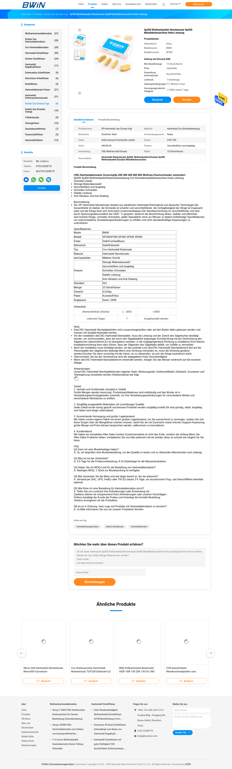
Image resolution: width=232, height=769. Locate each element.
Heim (24, 710)
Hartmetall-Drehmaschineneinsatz (41, 96)
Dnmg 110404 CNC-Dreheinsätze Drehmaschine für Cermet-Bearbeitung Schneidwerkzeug (68, 714)
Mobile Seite (28, 736)
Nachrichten (28, 727)
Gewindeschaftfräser (41, 128)
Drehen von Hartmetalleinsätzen (41, 40)
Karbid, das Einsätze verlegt (41, 110)
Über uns (26, 723)
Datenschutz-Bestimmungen (29, 743)
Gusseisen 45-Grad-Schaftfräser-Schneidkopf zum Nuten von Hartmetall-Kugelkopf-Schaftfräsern (110, 730)
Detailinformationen (84, 119)
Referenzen (198, 4)
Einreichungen (95, 582)
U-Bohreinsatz (41, 117)
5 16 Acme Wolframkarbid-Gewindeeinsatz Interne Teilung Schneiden (67, 744)
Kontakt (42, 188)
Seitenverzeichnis (30, 732)
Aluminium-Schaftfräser (41, 78)
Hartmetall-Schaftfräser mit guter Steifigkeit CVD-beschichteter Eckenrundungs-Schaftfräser (109, 744)
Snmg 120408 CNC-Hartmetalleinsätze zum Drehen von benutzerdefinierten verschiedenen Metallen (68, 730)
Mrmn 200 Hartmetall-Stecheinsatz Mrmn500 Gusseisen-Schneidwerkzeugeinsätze (43, 671)
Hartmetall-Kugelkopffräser (41, 65)
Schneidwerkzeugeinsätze (88, 527)
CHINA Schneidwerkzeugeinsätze (57, 764)
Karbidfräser (41, 84)
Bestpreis (157, 99)
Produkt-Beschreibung (109, 119)
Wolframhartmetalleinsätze (41, 33)
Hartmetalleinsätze (139, 527)
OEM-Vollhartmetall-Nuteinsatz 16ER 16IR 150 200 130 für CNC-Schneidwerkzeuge (137, 671)
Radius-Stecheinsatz (114, 527)
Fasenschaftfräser (41, 134)
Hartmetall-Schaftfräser (41, 53)
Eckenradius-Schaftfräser (41, 72)
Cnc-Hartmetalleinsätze (41, 47)
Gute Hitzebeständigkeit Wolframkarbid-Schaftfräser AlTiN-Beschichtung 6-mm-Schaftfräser (107, 715)
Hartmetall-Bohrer (41, 140)
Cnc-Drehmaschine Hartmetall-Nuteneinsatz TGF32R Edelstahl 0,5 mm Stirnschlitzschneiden (91, 671)
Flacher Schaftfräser (41, 58)
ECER (188, 764)
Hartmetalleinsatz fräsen (41, 89)
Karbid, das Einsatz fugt (41, 103)
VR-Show (26, 719)
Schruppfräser (41, 123)
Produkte (26, 714)
